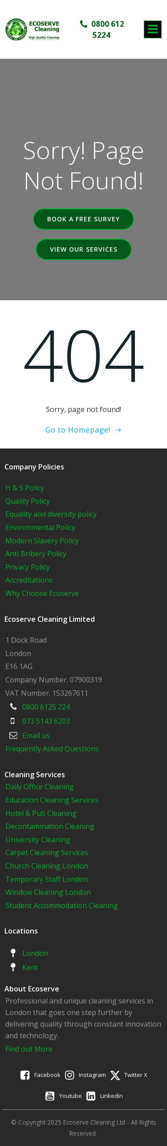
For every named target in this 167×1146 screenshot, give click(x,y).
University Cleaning (38, 839)
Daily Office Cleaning (39, 786)
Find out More (29, 1049)
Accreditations (29, 580)
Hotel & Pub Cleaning (41, 813)
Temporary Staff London (46, 879)
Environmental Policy (40, 527)
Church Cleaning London (46, 866)
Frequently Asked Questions (52, 749)
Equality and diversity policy (51, 514)
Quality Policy (27, 501)
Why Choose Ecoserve (42, 593)
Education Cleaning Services (51, 800)
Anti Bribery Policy (35, 554)
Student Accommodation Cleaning (61, 905)
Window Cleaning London (48, 892)
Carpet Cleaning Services (46, 852)
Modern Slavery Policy (42, 541)
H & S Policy (24, 488)
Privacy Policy (27, 567)
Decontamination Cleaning (49, 826)
